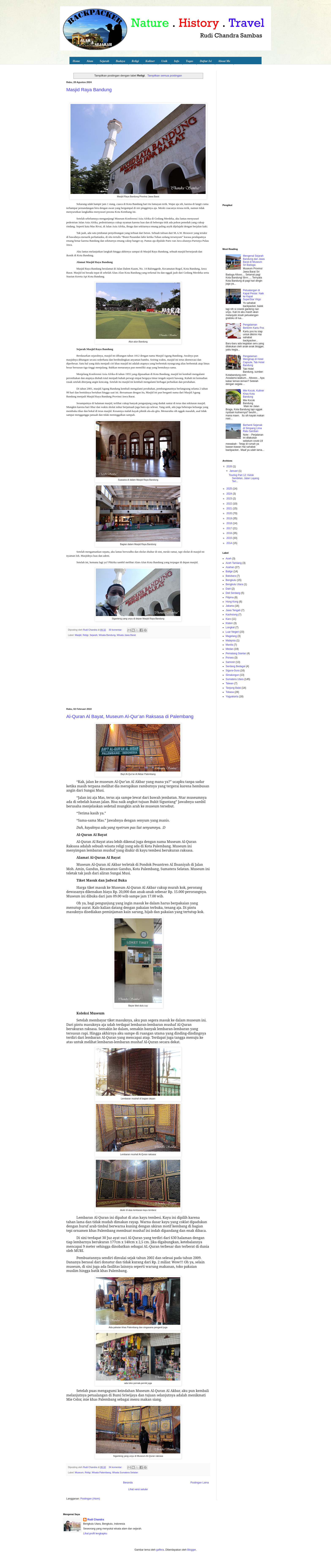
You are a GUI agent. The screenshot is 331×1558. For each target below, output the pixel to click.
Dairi (228, 588)
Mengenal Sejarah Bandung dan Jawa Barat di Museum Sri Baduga (254, 260)
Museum (79, 1472)
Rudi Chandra (95, 1519)
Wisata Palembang (101, 1472)
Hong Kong (232, 601)
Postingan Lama (199, 1482)
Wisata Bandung (107, 635)
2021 (230, 508)
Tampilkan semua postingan (164, 75)
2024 (230, 493)
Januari (234, 470)
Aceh (228, 558)
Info (176, 61)
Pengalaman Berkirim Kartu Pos (253, 326)
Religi (135, 61)
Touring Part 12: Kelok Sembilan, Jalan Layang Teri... (244, 478)
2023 (230, 498)
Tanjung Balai (233, 687)
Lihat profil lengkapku (95, 1533)
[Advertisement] (138, 673)
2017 (230, 528)
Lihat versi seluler (138, 1489)
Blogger (191, 1549)
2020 (230, 513)
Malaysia (231, 640)
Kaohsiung (232, 614)
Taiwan (229, 683)
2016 (230, 533)
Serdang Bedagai (235, 666)
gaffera (160, 1549)
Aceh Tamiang (234, 563)
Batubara (231, 575)
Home (76, 61)
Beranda (128, 1482)
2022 (230, 503)
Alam (90, 61)
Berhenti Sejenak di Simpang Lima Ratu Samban (252, 428)
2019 (230, 518)
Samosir (230, 662)
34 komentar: (116, 1467)
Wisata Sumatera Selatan (125, 1472)
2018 (230, 523)
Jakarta (230, 605)
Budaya (120, 61)
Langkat (230, 627)
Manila (229, 644)
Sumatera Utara (235, 679)
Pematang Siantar (236, 653)
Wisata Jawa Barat (126, 635)
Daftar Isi (206, 61)
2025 (230, 488)
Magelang (231, 636)
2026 (230, 466)
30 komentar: (116, 629)
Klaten (229, 623)
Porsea (230, 657)
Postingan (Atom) (90, 1498)
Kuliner (150, 61)
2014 (230, 543)
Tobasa (230, 692)
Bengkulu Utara (234, 584)
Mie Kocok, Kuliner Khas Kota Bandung (253, 393)
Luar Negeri (232, 631)
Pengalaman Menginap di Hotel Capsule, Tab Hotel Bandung (253, 361)
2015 (230, 538)
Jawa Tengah (233, 610)
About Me (224, 61)
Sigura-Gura (232, 670)
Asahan (230, 567)
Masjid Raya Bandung (89, 89)
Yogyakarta (232, 696)
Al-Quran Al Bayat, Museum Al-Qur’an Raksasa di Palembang (129, 716)
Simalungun (232, 674)
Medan (229, 648)
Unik (164, 61)
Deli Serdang (233, 593)
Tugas (189, 61)
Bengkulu (231, 580)
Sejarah (104, 61)
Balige (229, 571)
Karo (228, 618)
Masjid (78, 635)
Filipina (230, 597)
